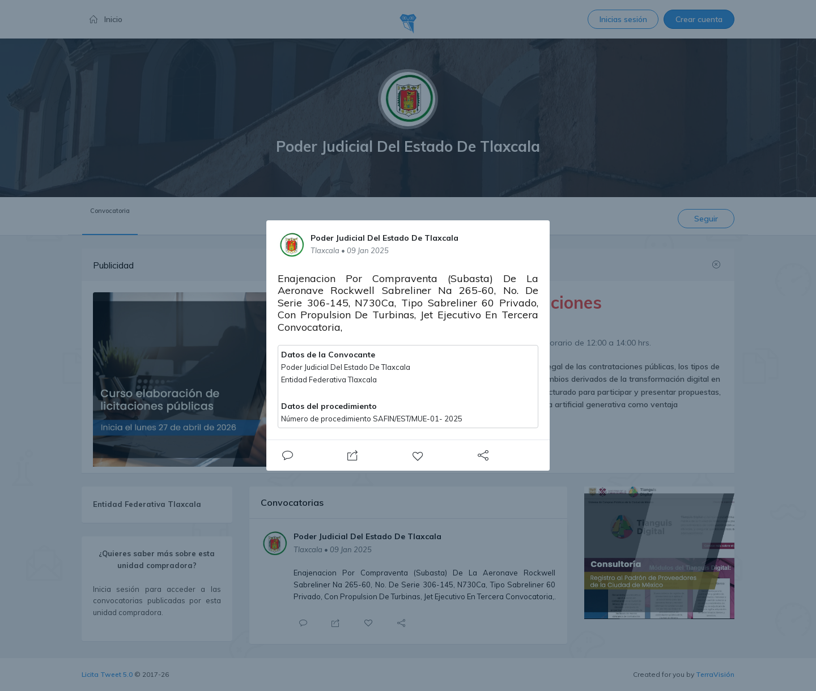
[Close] (287, 455)
